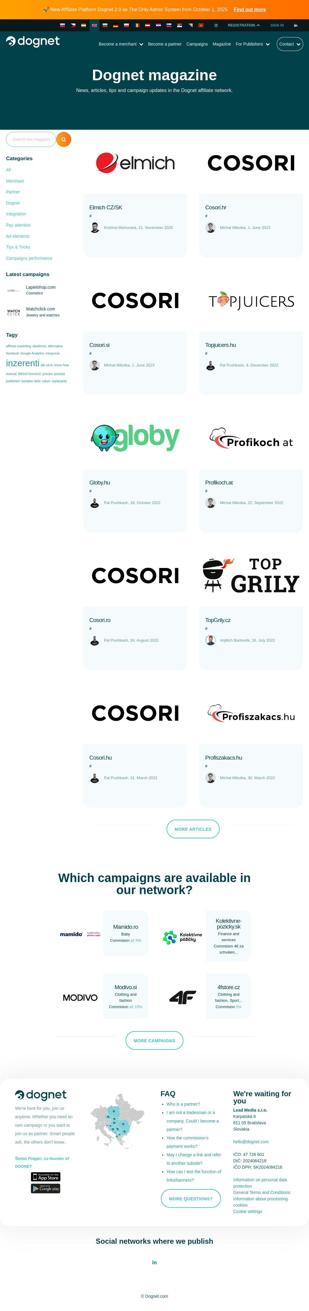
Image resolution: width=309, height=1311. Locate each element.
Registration (244, 25)
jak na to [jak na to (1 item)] (47, 365)
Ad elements (18, 236)
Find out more (250, 9)
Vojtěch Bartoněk (235, 640)
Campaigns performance (29, 258)
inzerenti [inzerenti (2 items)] (23, 363)
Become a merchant (117, 44)
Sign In (277, 25)
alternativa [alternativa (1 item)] (55, 346)
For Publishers (249, 44)
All (8, 169)
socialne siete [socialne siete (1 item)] (31, 381)
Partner (13, 191)
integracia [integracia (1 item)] (53, 353)
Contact (286, 44)
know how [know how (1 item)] (61, 365)
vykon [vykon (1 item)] (46, 381)
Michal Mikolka (233, 227)
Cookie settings (247, 1211)
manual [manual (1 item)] (11, 374)
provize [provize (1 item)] (47, 374)
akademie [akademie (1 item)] (39, 346)
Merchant (15, 181)
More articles (193, 829)
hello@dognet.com (251, 1141)
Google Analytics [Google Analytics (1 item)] (32, 353)
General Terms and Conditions (261, 1192)
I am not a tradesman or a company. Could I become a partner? (193, 1121)
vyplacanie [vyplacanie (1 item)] (59, 381)
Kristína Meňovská (120, 227)
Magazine (222, 44)
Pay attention (18, 225)
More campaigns (154, 1040)
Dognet (13, 203)
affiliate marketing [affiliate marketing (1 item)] (18, 346)
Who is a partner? (183, 1104)
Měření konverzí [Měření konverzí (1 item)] (29, 374)
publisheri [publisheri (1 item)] (13, 381)
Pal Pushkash (232, 365)
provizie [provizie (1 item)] (59, 374)
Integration (16, 213)
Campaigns (197, 44)
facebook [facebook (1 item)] (12, 353)
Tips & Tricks (18, 247)
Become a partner (165, 44)
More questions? (190, 1198)
